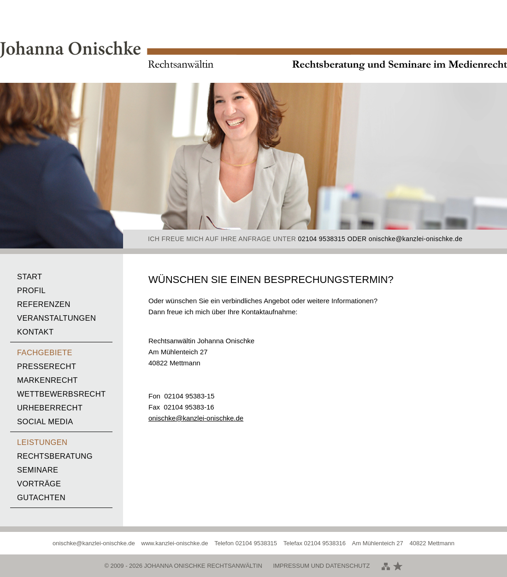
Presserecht (46, 366)
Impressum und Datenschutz (321, 565)
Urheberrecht (50, 408)
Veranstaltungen (56, 318)
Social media (45, 421)
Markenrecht (47, 380)
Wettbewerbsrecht (61, 394)
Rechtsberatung (55, 456)
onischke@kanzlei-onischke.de (416, 238)
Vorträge (39, 483)
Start (29, 276)
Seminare (37, 470)
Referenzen (44, 304)
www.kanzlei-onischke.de (174, 543)
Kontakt (35, 332)
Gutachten (41, 497)
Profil (31, 290)
